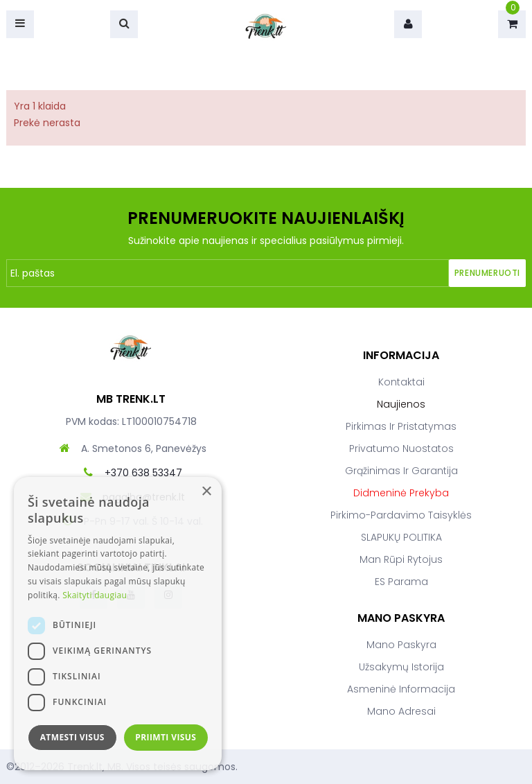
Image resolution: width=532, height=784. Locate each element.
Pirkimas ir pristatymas (401, 426)
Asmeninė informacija (401, 689)
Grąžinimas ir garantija (401, 471)
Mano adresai (401, 711)
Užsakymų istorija (401, 667)
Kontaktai (401, 382)
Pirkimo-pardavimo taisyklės (401, 515)
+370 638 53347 (143, 473)
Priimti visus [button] (165, 737)
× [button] (206, 492)
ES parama (401, 582)
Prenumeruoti (487, 273)
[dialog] (118, 623)
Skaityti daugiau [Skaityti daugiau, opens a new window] (94, 595)
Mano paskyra (401, 645)
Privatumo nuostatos (401, 448)
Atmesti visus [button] (72, 737)
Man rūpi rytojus (401, 559)
